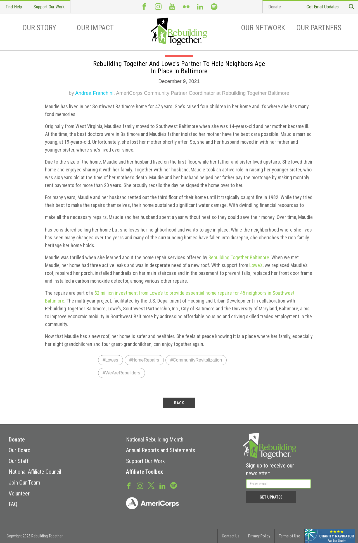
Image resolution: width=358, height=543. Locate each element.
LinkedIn (200, 6)
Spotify (214, 6)
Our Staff (19, 461)
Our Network (263, 27)
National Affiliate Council (35, 471)
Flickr (186, 6)
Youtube (172, 6)
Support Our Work (49, 7)
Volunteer (19, 493)
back (179, 403)
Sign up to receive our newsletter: (270, 469)
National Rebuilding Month (154, 439)
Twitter (151, 485)
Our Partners (318, 27)
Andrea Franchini (94, 93)
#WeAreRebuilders (121, 372)
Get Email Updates (323, 7)
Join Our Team (24, 482)
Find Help (14, 7)
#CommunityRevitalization (196, 360)
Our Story (39, 27)
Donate (274, 7)
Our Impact (95, 27)
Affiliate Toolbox (144, 471)
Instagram (158, 6)
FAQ (13, 504)
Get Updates (271, 497)
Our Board (19, 450)
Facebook (144, 6)
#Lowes (110, 360)
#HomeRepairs (144, 360)
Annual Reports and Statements (160, 450)
